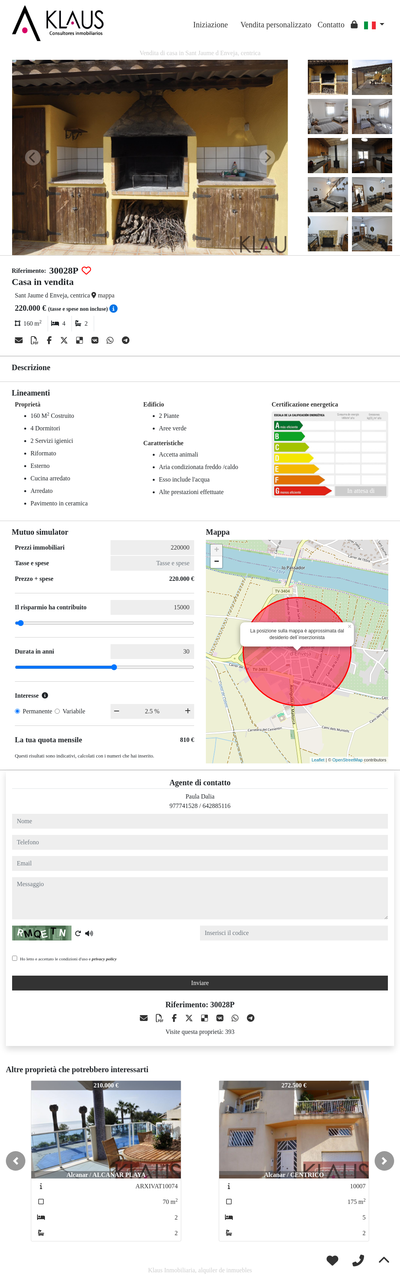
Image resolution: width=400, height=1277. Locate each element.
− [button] (216, 562)
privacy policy (104, 958)
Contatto (331, 24)
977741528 (184, 805)
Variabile (73, 711)
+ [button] (216, 550)
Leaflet (318, 760)
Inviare (200, 983)
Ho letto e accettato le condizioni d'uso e (68, 958)
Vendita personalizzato (275, 24)
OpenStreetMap (347, 760)
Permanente (37, 711)
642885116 (216, 805)
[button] (15, 1161)
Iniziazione (210, 24)
